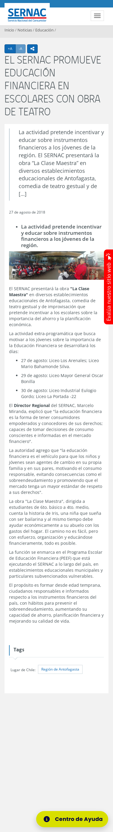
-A (22, 48)
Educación (44, 30)
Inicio (9, 30)
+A (12, 48)
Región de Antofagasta (60, 669)
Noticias (24, 30)
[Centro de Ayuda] (74, 819)
